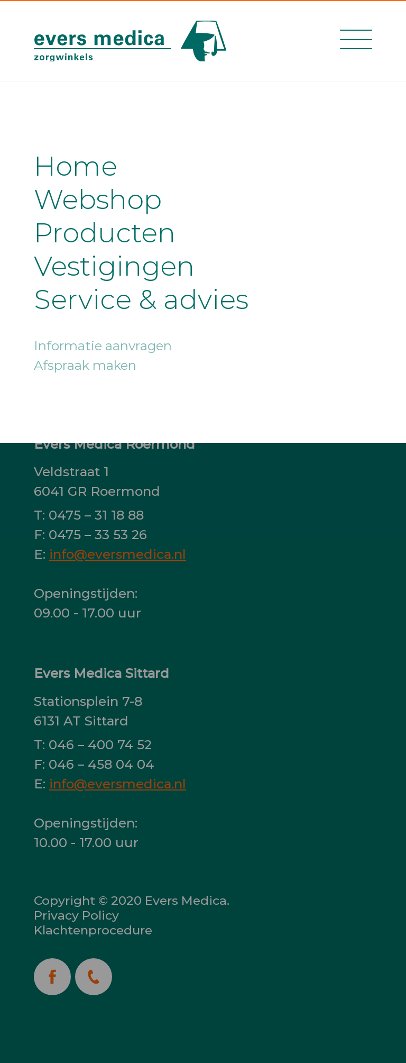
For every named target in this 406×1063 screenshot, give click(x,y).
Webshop (98, 199)
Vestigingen (114, 266)
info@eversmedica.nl (117, 554)
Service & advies (141, 299)
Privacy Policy (76, 915)
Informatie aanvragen (103, 345)
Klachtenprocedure (93, 930)
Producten (105, 232)
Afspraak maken (85, 365)
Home (75, 166)
